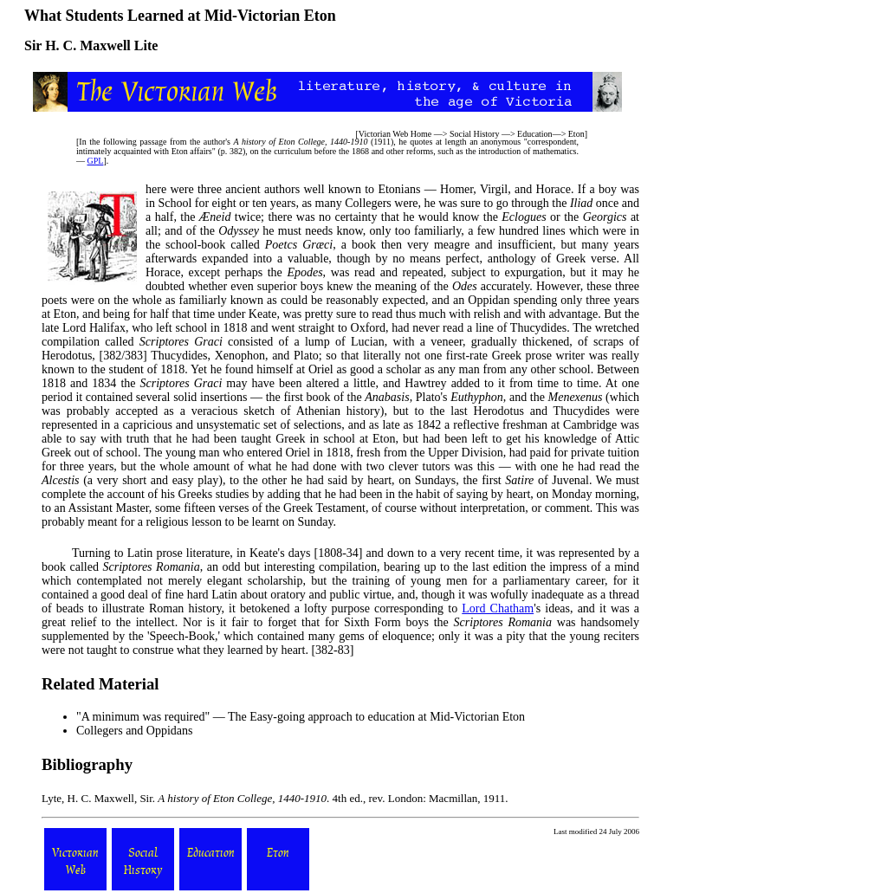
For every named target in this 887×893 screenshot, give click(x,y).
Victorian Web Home (395, 134)
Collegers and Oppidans (134, 730)
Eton (576, 134)
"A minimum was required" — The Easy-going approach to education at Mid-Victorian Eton (300, 716)
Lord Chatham (498, 608)
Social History (475, 134)
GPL (95, 160)
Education (535, 134)
